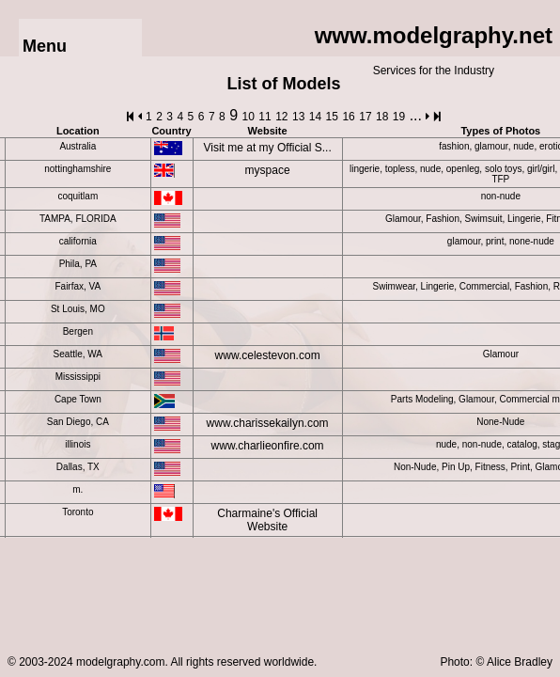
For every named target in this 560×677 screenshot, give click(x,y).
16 (348, 116)
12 (281, 116)
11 (264, 116)
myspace (267, 170)
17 (365, 116)
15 (332, 116)
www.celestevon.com (267, 355)
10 (248, 116)
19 (399, 116)
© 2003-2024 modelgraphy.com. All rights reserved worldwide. (162, 662)
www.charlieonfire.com (267, 445)
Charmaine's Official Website (267, 520)
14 (315, 116)
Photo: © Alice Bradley (496, 662)
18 (382, 116)
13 (298, 116)
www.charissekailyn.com (268, 423)
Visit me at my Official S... (267, 147)
